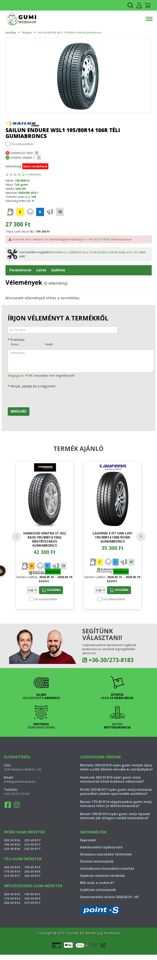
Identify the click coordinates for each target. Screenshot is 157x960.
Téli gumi (27, 32)
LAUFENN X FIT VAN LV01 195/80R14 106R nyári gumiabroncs (112, 537)
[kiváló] (42, 344)
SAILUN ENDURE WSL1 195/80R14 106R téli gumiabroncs (69, 32)
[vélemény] (81, 361)
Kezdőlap (10, 32)
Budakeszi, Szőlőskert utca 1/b (73, 252)
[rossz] (22, 344)
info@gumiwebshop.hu (19, 781)
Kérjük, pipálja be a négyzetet (32, 386)
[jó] (37, 344)
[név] (62, 329)
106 (33, 197)
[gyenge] (27, 344)
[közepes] (32, 344)
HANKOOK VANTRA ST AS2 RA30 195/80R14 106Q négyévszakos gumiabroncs (44, 539)
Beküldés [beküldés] (18, 411)
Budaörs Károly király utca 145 (117, 252)
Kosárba (51, 590)
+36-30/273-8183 (98, 239)
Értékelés (17, 339)
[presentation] (38, 396)
